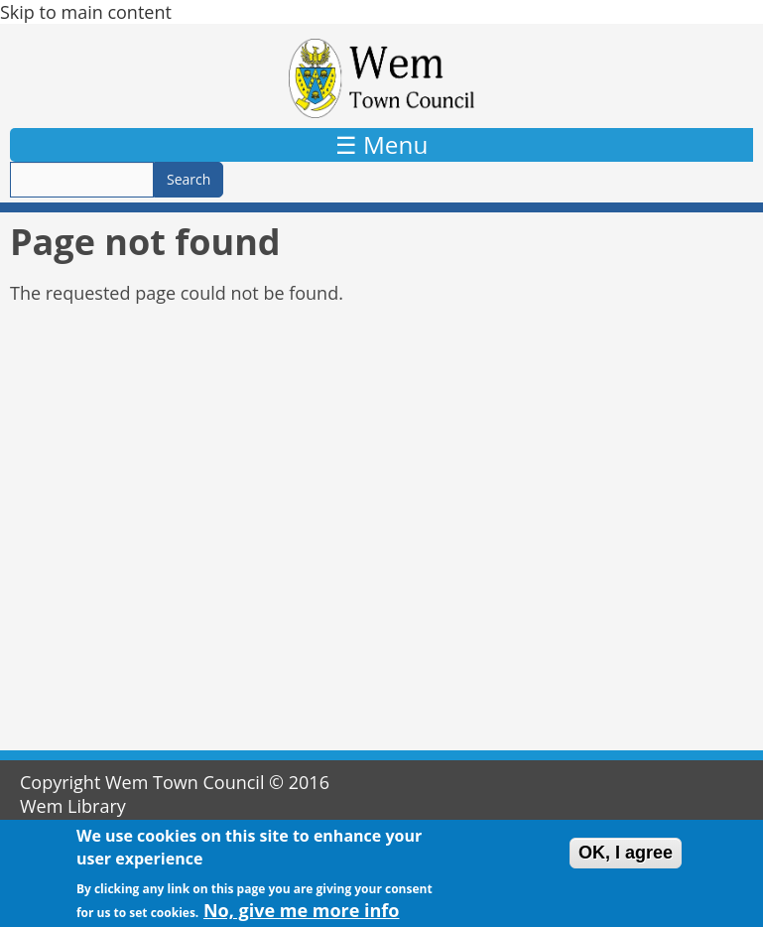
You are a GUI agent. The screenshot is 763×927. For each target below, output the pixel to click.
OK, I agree (625, 856)
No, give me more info (301, 913)
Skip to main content (86, 12)
